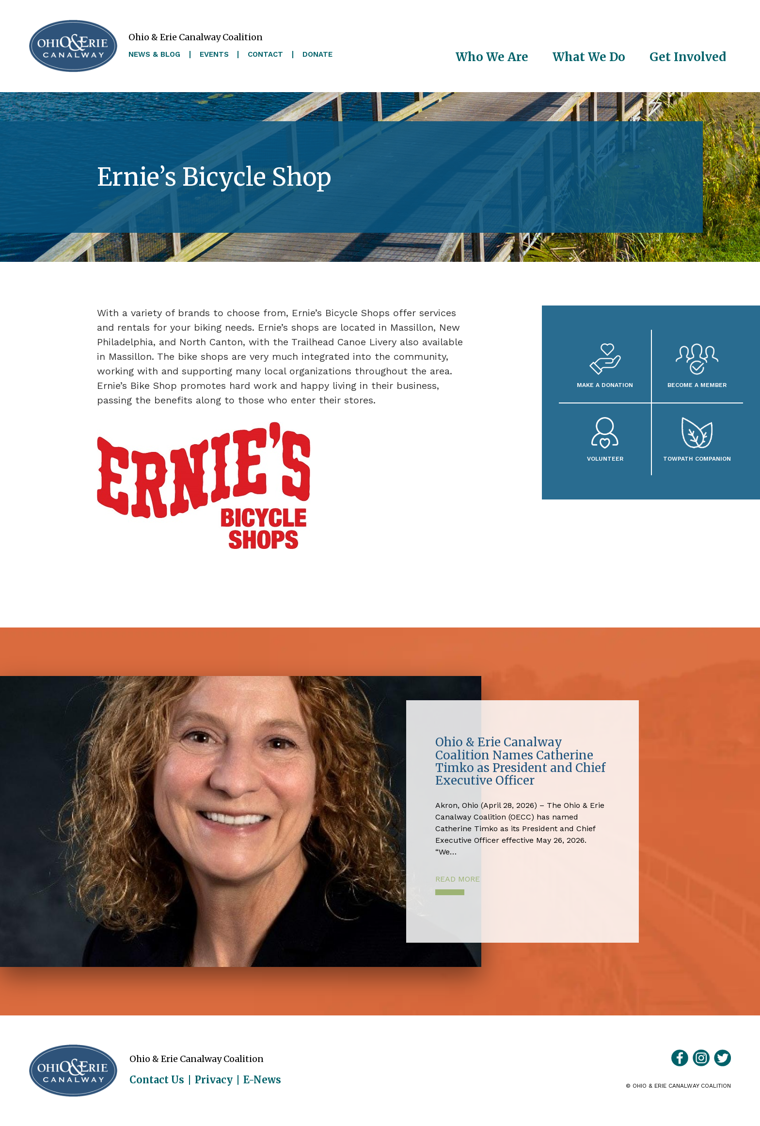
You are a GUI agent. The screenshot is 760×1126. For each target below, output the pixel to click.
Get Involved (687, 56)
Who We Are (492, 56)
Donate (317, 54)
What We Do (589, 56)
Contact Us (156, 1080)
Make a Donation (605, 385)
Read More (457, 879)
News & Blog (154, 54)
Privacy (214, 1080)
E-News (262, 1080)
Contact (265, 54)
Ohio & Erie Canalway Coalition (73, 1071)
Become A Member (697, 385)
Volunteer (605, 458)
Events (214, 54)
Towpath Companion (697, 458)
